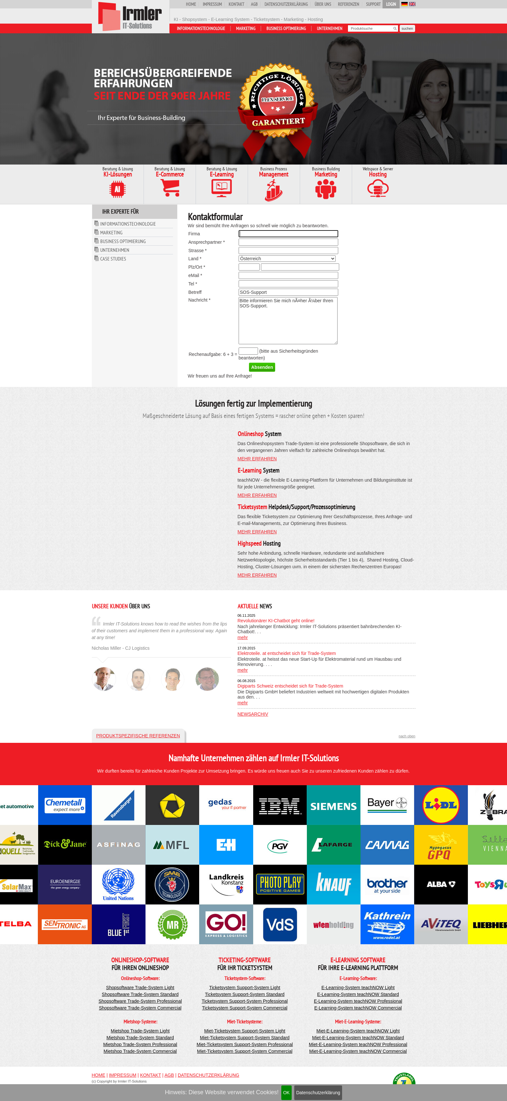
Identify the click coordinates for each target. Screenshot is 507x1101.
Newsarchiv (253, 714)
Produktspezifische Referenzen (138, 735)
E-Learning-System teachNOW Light (357, 987)
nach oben (407, 736)
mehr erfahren (257, 458)
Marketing (245, 28)
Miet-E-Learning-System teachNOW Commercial (358, 1051)
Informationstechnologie (201, 28)
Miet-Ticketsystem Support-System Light (244, 1030)
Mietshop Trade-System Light (140, 1030)
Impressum (212, 4)
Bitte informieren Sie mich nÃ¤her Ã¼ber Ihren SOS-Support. (288, 320)
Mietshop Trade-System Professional (140, 1044)
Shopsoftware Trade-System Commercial (140, 1007)
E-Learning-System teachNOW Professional (358, 1001)
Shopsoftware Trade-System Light (140, 987)
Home (191, 4)
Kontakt (236, 4)
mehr (243, 637)
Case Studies (113, 258)
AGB (254, 4)
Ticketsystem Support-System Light (244, 987)
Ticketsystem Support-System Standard (245, 994)
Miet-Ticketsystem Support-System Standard (244, 1037)
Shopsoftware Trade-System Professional (140, 1001)
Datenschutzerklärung (318, 1092)
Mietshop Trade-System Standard (140, 1037)
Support (373, 4)
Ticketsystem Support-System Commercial (244, 1007)
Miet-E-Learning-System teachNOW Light (358, 1030)
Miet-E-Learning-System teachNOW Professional (358, 1044)
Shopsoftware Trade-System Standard (140, 994)
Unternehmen (329, 28)
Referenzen (348, 4)
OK (286, 1092)
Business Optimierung (286, 28)
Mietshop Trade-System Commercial (140, 1051)
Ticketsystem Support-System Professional (245, 1001)
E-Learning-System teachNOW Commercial (358, 1007)
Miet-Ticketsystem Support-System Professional (245, 1044)
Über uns (323, 4)
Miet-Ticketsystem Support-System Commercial (244, 1051)
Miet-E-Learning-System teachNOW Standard (358, 1037)
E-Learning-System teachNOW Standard (358, 994)
